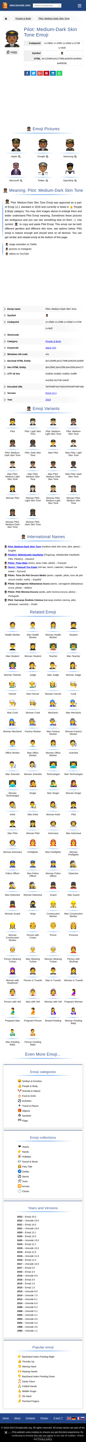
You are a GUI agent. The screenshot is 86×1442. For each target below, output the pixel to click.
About (17, 1418)
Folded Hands (27, 1386)
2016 (20, 1272)
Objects (23, 1110)
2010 (20, 1303)
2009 (20, 1307)
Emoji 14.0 (30, 1224)
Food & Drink (26, 1095)
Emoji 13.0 (30, 1236)
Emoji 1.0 (30, 1287)
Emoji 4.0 (30, 1272)
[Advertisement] (43, 100)
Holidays (24, 1156)
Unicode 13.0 (32, 1240)
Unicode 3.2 (31, 1323)
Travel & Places (28, 1105)
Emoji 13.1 (30, 1232)
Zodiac (23, 1171)
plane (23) (50, 348)
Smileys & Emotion (29, 1080)
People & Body (23, 18)
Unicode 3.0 (31, 1327)
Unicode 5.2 (31, 1307)
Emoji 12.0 (30, 1252)
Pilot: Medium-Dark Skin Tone (54, 18)
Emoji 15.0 (30, 1216)
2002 (20, 1323)
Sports (23, 1176)
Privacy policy (44, 1439)
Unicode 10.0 (32, 1264)
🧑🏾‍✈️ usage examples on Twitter (21, 244)
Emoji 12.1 (14, 206)
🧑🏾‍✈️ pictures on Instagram (18, 249)
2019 (38, 206)
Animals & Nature (29, 1090)
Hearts (23, 1146)
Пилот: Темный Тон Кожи (22, 567)
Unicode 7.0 (31, 1295)
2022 (20, 1216)
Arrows (23, 1186)
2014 (20, 1295)
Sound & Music (27, 1161)
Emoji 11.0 (30, 1260)
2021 (20, 1224)
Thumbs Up (25, 1361)
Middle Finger (26, 1391)
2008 (20, 1311)
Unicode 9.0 (31, 1275)
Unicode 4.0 (31, 1319)
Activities (24, 1100)
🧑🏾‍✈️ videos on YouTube (17, 253)
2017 (20, 1264)
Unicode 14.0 (32, 1228)
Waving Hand (26, 1366)
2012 (20, 1299)
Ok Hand (24, 1396)
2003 (20, 1319)
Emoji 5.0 (30, 1267)
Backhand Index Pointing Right (35, 1356)
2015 (20, 1283)
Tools (22, 1181)
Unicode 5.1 (31, 1311)
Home (6, 1418)
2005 (20, 1315)
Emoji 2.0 (30, 1283)
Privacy (44, 1418)
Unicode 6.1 (31, 1299)
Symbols (24, 1115)
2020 (20, 1232)
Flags (22, 1120)
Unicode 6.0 (31, 1303)
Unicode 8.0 (31, 1291)
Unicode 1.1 (31, 1330)
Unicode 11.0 (32, 1256)
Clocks (23, 1191)
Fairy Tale (24, 1166)
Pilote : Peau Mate (17, 563)
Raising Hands (27, 1371)
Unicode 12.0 (32, 1248)
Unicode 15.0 (32, 1220)
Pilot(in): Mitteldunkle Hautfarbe (25, 555)
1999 (20, 1327)
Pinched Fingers (28, 1400)
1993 (20, 1330)
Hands (23, 1151)
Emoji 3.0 (30, 1279)
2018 (20, 1256)
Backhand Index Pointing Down (36, 1376)
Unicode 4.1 (31, 1315)
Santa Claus (26, 1381)
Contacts (30, 1418)
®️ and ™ (58, 1418)
